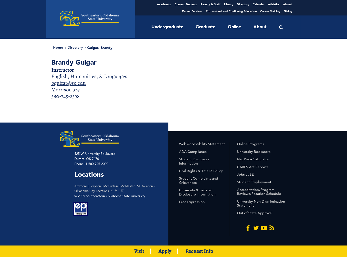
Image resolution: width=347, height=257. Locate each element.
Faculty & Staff (210, 4)
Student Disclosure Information (194, 161)
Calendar (258, 4)
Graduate (205, 26)
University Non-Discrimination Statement (261, 203)
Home (58, 47)
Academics (164, 4)
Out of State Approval (254, 213)
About (259, 26)
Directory (243, 4)
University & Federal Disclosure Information (197, 192)
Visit (139, 251)
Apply (164, 251)
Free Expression (192, 202)
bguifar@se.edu (68, 82)
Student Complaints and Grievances (198, 180)
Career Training (270, 11)
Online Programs (250, 144)
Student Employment (254, 182)
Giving (288, 11)
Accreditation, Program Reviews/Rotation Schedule (259, 192)
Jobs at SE (245, 174)
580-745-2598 (65, 96)
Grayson (95, 186)
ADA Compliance (193, 152)
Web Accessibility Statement (202, 144)
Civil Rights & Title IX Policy (201, 171)
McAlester (127, 186)
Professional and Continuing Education (231, 11)
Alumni (287, 4)
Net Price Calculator (253, 159)
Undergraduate (167, 26)
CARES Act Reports (252, 167)
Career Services (192, 11)
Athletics (274, 4)
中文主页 (117, 191)
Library (228, 4)
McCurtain (110, 186)
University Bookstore (254, 152)
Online (234, 26)
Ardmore (80, 186)
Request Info (199, 251)
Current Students (186, 4)
